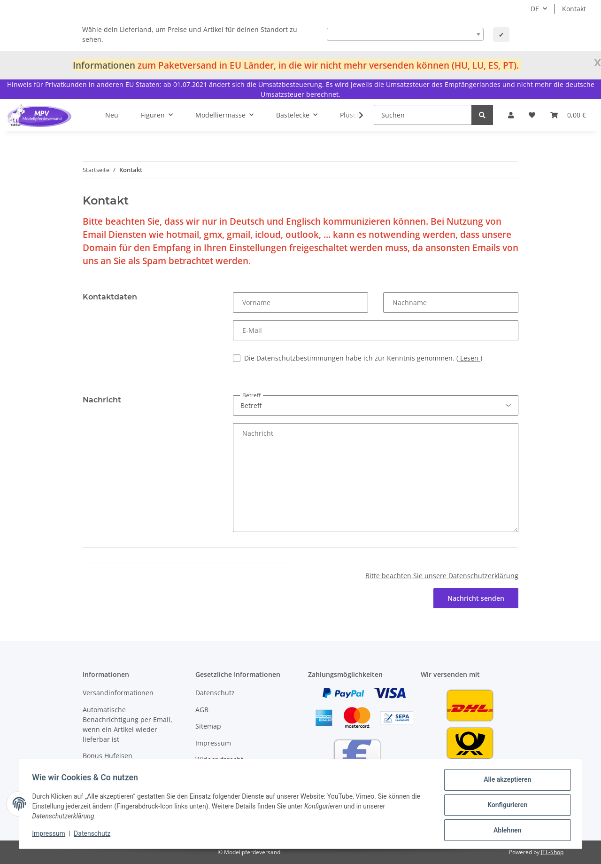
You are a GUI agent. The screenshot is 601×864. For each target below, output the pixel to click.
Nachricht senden (475, 598)
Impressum (213, 742)
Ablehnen (505, 830)
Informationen (104, 65)
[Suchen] (423, 115)
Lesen (469, 357)
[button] (511, 115)
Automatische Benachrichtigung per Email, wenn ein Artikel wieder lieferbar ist (127, 724)
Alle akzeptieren (505, 781)
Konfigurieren (505, 806)
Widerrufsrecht (219, 759)
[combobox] (405, 34)
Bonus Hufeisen (107, 755)
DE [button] (535, 8)
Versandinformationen (118, 692)
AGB (201, 709)
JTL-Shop (552, 852)
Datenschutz (215, 692)
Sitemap (208, 726)
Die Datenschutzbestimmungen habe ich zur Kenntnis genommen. (363, 357)
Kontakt (574, 8)
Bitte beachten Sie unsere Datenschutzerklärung (441, 575)
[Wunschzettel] (532, 115)
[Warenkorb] (568, 115)
